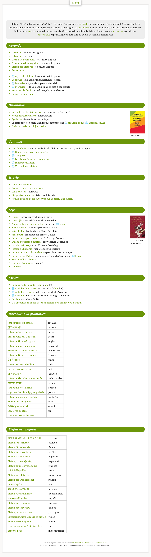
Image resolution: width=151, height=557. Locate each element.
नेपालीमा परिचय (14, 383)
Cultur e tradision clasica (26, 241)
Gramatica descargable (25, 63)
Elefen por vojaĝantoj (20, 461)
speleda (32, 31)
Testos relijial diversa (24, 259)
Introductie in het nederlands (25, 378)
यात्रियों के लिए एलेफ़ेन (17, 470)
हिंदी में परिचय (14, 359)
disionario (44, 34)
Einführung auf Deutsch (22, 336)
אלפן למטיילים (15, 484)
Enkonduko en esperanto (22, 350)
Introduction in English (21, 341)
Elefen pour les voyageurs (22, 465)
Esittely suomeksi (18, 406)
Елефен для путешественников (27, 516)
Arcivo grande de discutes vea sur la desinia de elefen (42, 198)
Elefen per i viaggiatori (21, 479)
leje (46, 284)
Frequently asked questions (28, 188)
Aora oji (16, 220)
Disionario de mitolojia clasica (29, 126)
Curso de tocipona (22, 263)
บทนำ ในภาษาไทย (17, 410)
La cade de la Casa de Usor (26, 284)
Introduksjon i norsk (20, 387)
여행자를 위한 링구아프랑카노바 (25, 438)
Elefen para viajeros (19, 456)
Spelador (17, 119)
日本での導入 (15, 373)
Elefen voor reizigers (20, 493)
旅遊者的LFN (15, 530)
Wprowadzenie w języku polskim (26, 392)
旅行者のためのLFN (18, 489)
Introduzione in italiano (21, 364)
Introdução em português (22, 397)
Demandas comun (22, 184)
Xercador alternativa (24, 115)
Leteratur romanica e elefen (28, 252)
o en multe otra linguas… (22, 415)
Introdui (17, 52)
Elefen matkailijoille (19, 521)
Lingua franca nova (23, 195)
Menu (75, 2)
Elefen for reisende (19, 503)
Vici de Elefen (19, 148)
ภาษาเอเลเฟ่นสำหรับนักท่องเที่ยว (25, 526)
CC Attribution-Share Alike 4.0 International (89, 542)
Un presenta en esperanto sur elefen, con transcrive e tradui (47, 302)
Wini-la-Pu (18, 231)
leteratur (118, 31)
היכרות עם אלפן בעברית (20, 369)
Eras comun (18, 70)
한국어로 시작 (15, 327)
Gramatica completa (23, 59)
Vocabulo (17, 79)
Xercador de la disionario (26, 112)
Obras (15, 216)
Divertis (16, 266)
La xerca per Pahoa (22, 256)
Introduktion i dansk (20, 332)
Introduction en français (22, 355)
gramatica (84, 27)
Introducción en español (22, 346)
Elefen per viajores (22, 66)
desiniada (82, 24)
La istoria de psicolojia (24, 238)
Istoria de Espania (22, 248)
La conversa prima (22, 93)
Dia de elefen (19, 191)
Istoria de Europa (22, 245)
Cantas (16, 299)
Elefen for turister (18, 442)
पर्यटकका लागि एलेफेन (17, 498)
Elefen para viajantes (20, 512)
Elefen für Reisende (19, 447)
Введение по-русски (20, 401)
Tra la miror (19, 227)
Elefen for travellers (19, 452)
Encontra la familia (23, 90)
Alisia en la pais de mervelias (28, 224)
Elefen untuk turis (18, 475)
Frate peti (17, 234)
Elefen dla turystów (19, 507)
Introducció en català (20, 322)
